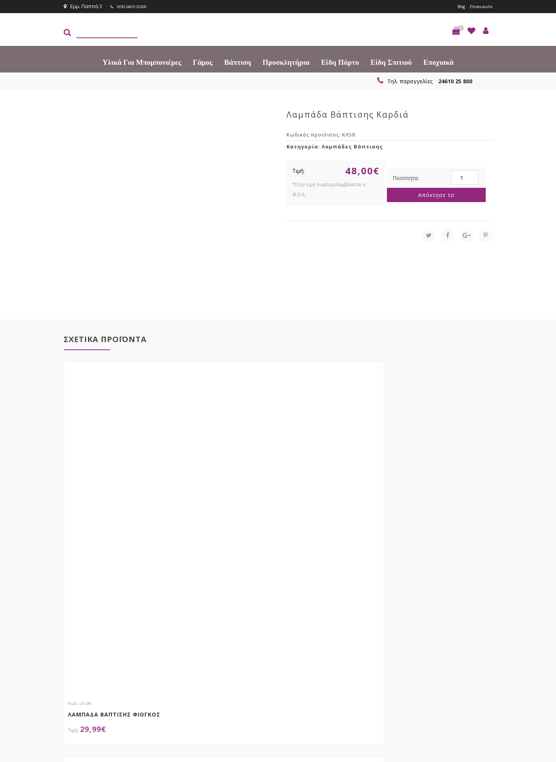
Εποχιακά (439, 61)
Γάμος (203, 61)
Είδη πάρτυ (340, 61)
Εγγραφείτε (471, 645)
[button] (456, 30)
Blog (453, 6)
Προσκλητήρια (286, 61)
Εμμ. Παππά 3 (83, 6)
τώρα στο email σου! (189, 644)
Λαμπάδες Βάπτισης (352, 145)
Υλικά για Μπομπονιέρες (141, 61)
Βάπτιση (237, 61)
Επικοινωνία (477, 6)
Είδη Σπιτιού (391, 61)
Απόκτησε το (436, 194)
